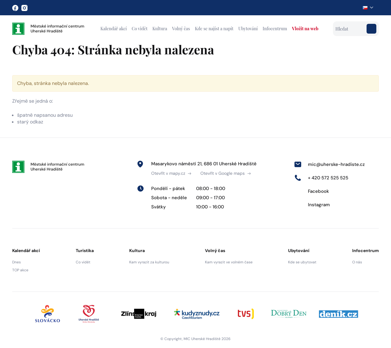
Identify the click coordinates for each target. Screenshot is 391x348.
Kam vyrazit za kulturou (149, 262)
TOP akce (20, 270)
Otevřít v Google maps (225, 173)
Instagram (312, 204)
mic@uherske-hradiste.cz (329, 164)
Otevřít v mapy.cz (171, 173)
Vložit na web (305, 28)
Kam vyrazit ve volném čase (229, 262)
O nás (357, 262)
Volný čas (181, 28)
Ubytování (248, 28)
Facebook (311, 191)
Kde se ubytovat (302, 262)
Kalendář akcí (113, 28)
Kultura (159, 28)
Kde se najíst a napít (214, 28)
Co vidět (140, 28)
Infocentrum (275, 28)
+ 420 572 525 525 (321, 177)
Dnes (16, 262)
